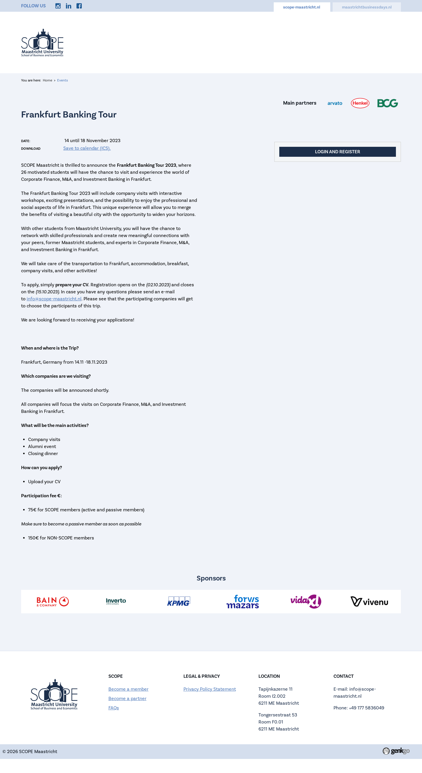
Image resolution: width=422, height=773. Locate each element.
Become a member (128, 689)
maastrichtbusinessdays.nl (367, 7)
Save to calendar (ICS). (87, 148)
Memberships (283, 41)
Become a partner (127, 699)
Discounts (356, 41)
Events (174, 41)
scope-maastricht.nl (302, 7)
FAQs (113, 708)
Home (145, 41)
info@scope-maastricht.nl (54, 299)
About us (206, 41)
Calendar (241, 41)
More (387, 41)
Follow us (33, 6)
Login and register (337, 152)
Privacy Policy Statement (209, 689)
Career (322, 41)
